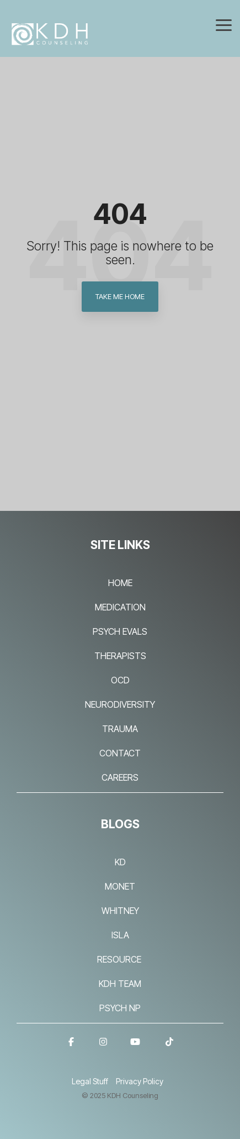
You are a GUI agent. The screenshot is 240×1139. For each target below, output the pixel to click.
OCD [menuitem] (120, 680)
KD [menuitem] (120, 862)
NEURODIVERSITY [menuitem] (120, 704)
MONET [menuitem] (120, 886)
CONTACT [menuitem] (120, 753)
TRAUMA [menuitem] (120, 728)
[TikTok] (169, 1047)
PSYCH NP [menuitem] (120, 1007)
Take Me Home (120, 296)
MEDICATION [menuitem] (120, 607)
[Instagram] (103, 1047)
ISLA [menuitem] (120, 935)
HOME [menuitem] (120, 582)
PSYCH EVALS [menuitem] (120, 631)
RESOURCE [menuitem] (120, 959)
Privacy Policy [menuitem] (139, 1081)
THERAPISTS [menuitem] (120, 655)
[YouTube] (135, 1047)
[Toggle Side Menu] (224, 24)
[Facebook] (71, 1047)
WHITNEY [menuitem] (120, 910)
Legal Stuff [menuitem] (90, 1081)
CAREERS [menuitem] (120, 777)
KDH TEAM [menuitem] (120, 983)
